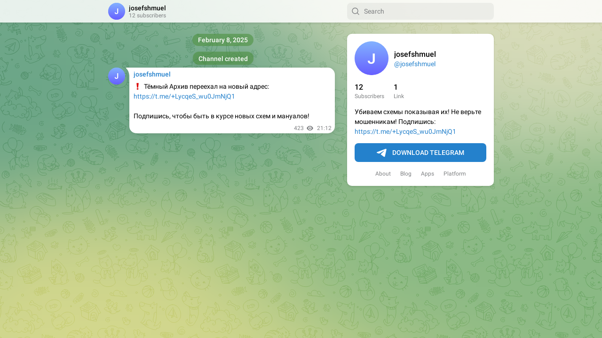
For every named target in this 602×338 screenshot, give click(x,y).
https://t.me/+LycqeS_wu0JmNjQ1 (405, 131)
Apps (427, 173)
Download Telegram (420, 153)
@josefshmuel (415, 64)
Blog (406, 173)
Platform (455, 173)
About (383, 173)
